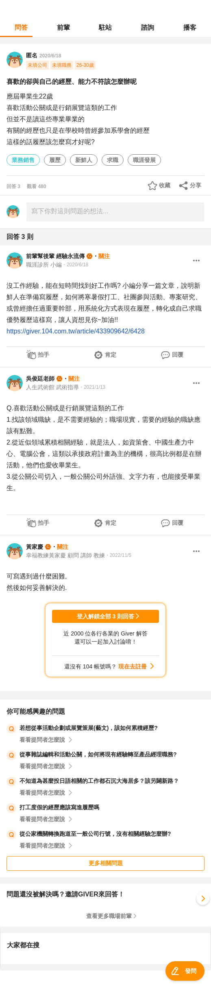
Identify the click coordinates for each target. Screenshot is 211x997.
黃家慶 (34, 546)
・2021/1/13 (92, 387)
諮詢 (147, 27)
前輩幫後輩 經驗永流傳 (55, 256)
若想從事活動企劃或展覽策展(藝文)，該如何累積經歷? (89, 728)
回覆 (177, 354)
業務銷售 (23, 160)
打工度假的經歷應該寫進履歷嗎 (59, 807)
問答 (21, 27)
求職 (112, 160)
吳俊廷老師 (40, 378)
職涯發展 (144, 160)
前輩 (63, 27)
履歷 (55, 160)
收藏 (164, 185)
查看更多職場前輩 (109, 916)
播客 (189, 27)
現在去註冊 (132, 666)
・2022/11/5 (118, 555)
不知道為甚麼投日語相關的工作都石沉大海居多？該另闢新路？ (99, 781)
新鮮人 (83, 160)
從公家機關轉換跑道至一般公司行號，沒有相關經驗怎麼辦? (95, 833)
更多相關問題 (106, 863)
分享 (195, 185)
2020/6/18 (50, 56)
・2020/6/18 (75, 264)
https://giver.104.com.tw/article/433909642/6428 (76, 331)
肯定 (110, 354)
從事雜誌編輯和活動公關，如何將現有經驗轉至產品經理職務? (98, 754)
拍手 (43, 354)
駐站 (105, 27)
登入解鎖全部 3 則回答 (106, 616)
